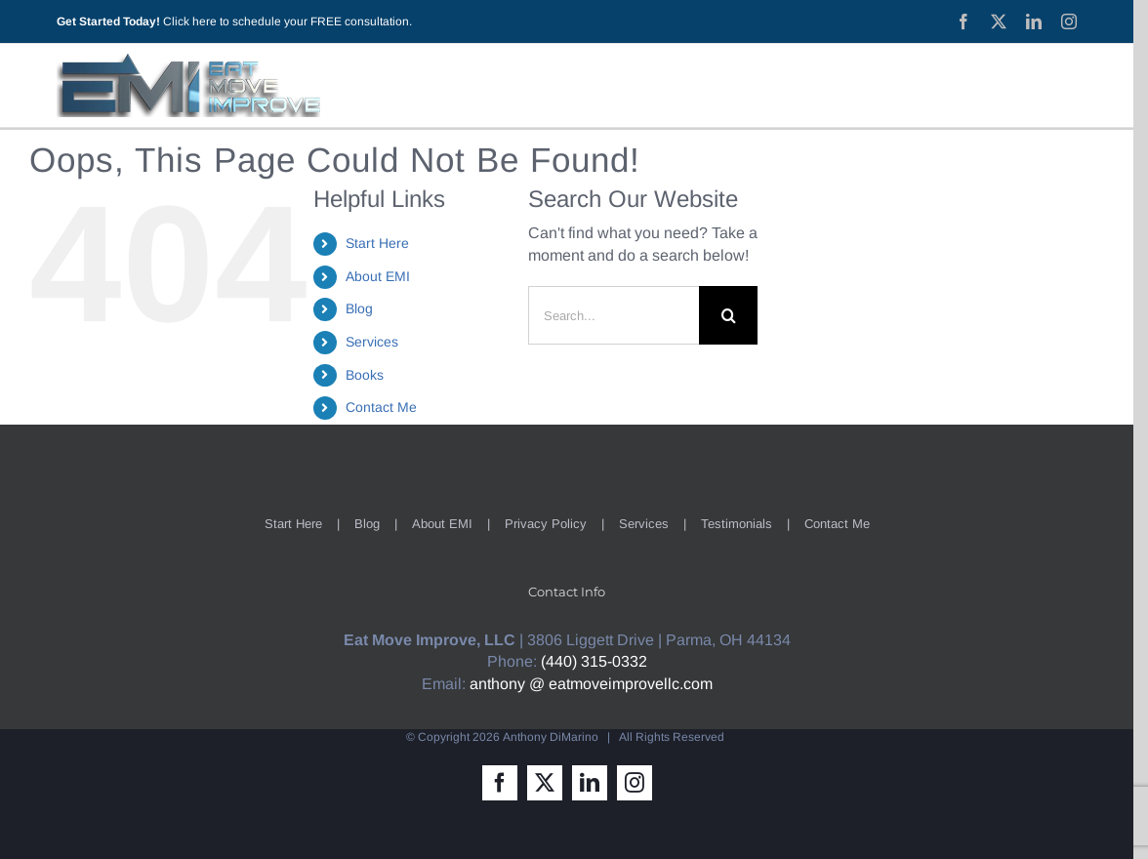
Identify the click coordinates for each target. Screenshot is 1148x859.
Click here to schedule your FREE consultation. (287, 21)
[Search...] (614, 315)
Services (372, 341)
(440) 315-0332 (594, 661)
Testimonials (736, 523)
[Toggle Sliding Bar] (1052, 85)
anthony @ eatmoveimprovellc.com (591, 683)
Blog (359, 308)
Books (365, 375)
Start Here (377, 243)
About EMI (378, 276)
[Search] (728, 315)
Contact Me (381, 407)
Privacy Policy (546, 523)
